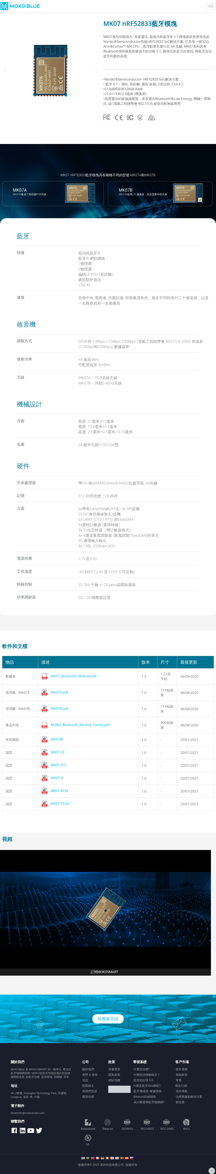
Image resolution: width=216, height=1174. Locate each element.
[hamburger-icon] (211, 6)
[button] (4, 70)
